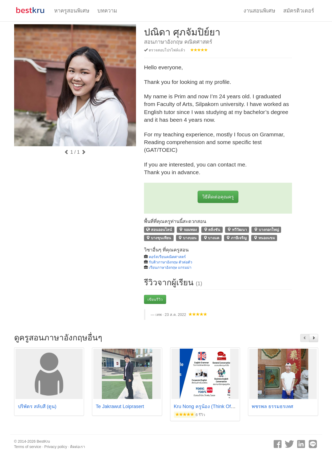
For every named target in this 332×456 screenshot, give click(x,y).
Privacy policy (55, 447)
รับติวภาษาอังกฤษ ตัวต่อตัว (170, 262)
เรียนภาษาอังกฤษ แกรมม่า (170, 267)
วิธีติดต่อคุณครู (218, 196)
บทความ (107, 11)
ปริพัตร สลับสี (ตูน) (37, 406)
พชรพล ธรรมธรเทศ (272, 406)
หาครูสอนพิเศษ (71, 11)
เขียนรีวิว (155, 299)
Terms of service (27, 447)
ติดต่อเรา (77, 447)
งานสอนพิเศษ (259, 11)
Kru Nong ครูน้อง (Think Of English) (212, 406)
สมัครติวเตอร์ (298, 11)
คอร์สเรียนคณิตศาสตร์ (167, 257)
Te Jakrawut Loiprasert (120, 406)
